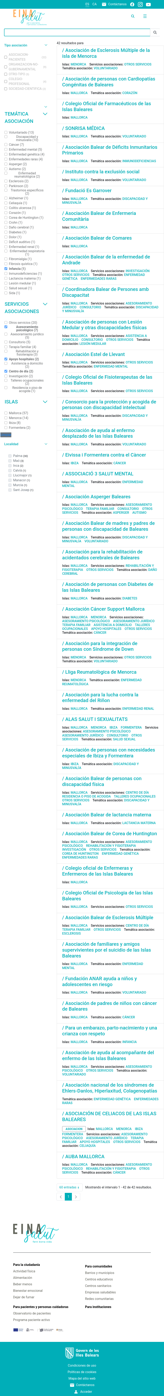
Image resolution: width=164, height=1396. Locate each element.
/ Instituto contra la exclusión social (101, 172)
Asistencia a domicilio (113, 625)
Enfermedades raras (98, 279)
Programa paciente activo (31, 1320)
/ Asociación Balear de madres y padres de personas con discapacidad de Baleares (108, 526)
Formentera (131, 727)
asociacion (74, 1129)
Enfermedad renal (138, 709)
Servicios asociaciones (26, 307)
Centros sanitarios (98, 1286)
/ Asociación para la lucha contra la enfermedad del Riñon (100, 697)
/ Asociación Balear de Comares (97, 238)
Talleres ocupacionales (135, 796)
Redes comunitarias (99, 1299)
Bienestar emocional (28, 1291)
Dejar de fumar (23, 1297)
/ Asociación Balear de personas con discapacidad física (102, 781)
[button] (25, 45)
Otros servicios (137, 64)
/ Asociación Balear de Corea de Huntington (109, 833)
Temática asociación (26, 117)
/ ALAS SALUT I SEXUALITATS (95, 719)
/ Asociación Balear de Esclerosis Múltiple (107, 917)
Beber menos (22, 1284)
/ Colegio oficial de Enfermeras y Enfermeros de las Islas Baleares (97, 871)
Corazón (129, 93)
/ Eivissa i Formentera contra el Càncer (104, 455)
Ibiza (75, 463)
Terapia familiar (100, 509)
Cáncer (119, 463)
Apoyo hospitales (106, 629)
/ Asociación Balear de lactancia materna (106, 815)
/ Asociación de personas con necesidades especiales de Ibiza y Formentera (108, 753)
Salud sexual (124, 739)
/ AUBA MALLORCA (83, 1156)
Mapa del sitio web (82, 1378)
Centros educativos (99, 1279)
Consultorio (90, 307)
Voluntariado (106, 68)
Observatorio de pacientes (32, 1313)
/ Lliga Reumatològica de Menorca (99, 672)
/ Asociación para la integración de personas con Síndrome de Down (99, 646)
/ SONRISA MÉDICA (83, 128)
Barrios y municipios (99, 1273)
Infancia (129, 1042)
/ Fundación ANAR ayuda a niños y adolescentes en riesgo (99, 981)
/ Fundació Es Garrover (87, 190)
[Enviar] (155, 32)
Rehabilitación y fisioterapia (111, 846)
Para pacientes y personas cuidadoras (40, 1307)
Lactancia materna (139, 823)
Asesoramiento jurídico (133, 621)
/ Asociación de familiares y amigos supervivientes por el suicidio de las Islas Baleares (106, 950)
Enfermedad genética (120, 854)
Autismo (139, 513)
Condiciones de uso (82, 1365)
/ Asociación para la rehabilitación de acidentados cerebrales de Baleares (102, 555)
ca (95, 4)
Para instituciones (98, 1307)
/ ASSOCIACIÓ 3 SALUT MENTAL (97, 474)
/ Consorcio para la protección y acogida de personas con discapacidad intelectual (109, 405)
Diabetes (129, 598)
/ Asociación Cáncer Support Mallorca (103, 609)
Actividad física (24, 1271)
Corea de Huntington (80, 854)
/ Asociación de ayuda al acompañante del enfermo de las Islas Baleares (108, 1055)
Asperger (121, 513)
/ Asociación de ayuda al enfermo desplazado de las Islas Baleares (98, 433)
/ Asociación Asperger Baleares (96, 497)
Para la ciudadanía (26, 1265)
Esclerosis (71, 933)
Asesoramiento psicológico (86, 621)
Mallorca (79, 93)
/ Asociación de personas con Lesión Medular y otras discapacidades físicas (104, 325)
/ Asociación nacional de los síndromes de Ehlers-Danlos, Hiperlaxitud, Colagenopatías (109, 1088)
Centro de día (137, 792)
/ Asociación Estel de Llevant (93, 354)
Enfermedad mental (111, 366)
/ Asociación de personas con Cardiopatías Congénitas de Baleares (108, 82)
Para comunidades (98, 1266)
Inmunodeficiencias (139, 161)
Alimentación (22, 1278)
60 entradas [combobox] (71, 1187)
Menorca (78, 64)
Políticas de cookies (82, 1372)
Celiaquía (88, 1146)
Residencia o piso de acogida (86, 796)
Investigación (138, 271)
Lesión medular (93, 344)
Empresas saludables (100, 1292)
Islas (26, 401)
